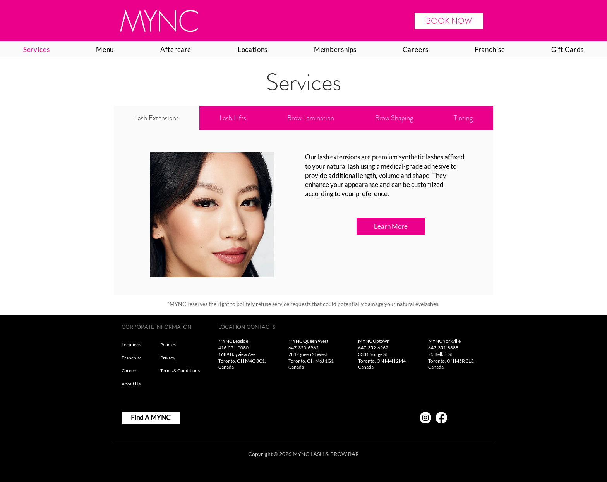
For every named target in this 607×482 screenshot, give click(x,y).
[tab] (156, 118)
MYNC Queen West (308, 341)
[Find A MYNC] (151, 418)
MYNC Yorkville (444, 341)
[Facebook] (441, 417)
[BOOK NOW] (449, 21)
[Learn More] (391, 226)
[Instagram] (425, 417)
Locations (132, 344)
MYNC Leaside (233, 341)
